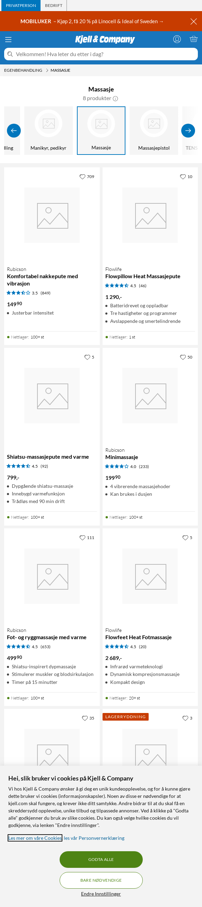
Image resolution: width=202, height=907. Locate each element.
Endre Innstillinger (101, 894)
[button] (115, 98)
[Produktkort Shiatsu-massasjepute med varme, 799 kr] (52, 395)
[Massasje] (101, 130)
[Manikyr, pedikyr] (48, 131)
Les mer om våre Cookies (35, 838)
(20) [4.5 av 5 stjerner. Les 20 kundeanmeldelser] (143, 646)
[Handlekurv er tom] (193, 38)
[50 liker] (186, 357)
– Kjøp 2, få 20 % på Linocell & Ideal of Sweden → (92, 21)
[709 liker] (86, 176)
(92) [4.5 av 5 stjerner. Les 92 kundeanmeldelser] (44, 466)
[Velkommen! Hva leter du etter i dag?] (105, 54)
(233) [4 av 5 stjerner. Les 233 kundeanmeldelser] (144, 466)
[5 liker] (89, 357)
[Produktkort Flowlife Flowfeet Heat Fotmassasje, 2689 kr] (150, 576)
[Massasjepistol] (154, 131)
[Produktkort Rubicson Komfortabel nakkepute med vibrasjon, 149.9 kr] (52, 215)
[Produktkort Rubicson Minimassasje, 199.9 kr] (150, 395)
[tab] (21, 5)
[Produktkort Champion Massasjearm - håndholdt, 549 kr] (52, 756)
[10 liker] (186, 176)
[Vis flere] (188, 131)
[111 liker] (86, 537)
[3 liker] (187, 718)
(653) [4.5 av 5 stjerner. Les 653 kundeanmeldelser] (46, 646)
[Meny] (8, 39)
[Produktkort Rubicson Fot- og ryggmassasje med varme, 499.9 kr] (52, 576)
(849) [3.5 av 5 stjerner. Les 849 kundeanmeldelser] (46, 293)
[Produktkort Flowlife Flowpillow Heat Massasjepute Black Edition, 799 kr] (150, 756)
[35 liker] (88, 718)
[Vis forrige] (14, 131)
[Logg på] (177, 38)
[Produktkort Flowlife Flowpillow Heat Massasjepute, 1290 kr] (150, 215)
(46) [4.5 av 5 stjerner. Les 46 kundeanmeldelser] (143, 285)
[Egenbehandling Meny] (47, 70)
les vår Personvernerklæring (94, 838)
